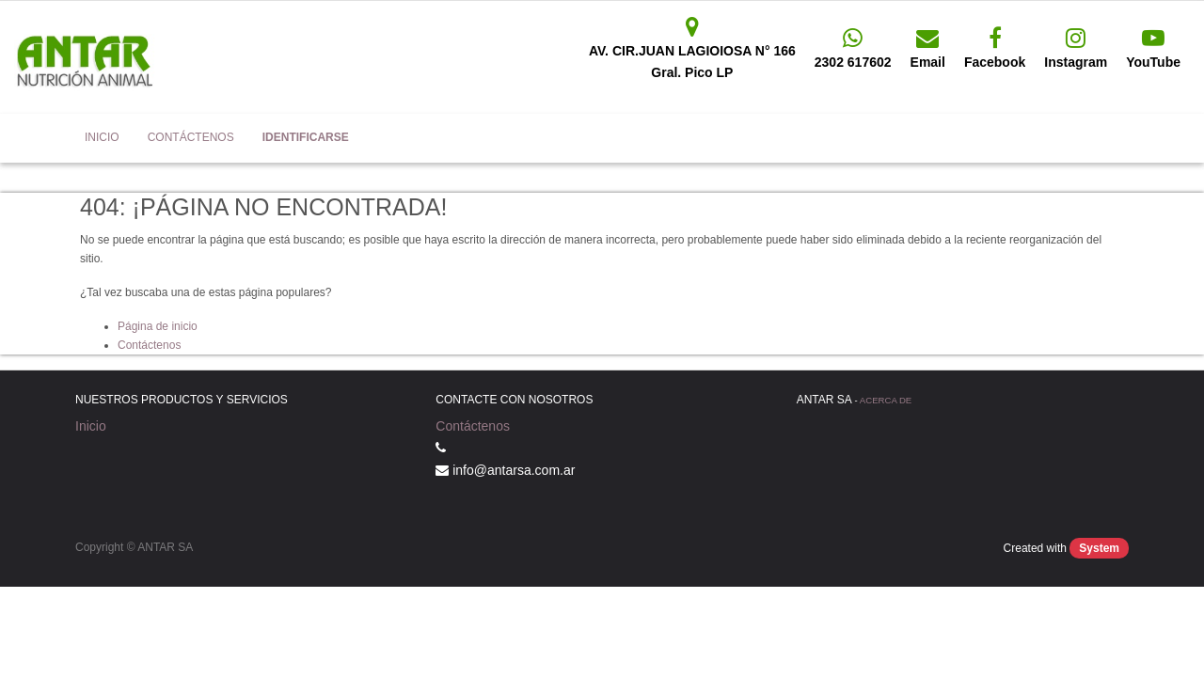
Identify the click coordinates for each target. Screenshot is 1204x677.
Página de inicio (158, 326)
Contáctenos (149, 345)
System (1099, 548)
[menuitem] (102, 138)
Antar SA (42, 138)
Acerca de (885, 400)
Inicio (90, 425)
